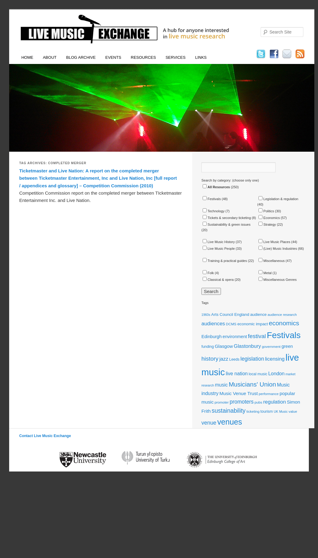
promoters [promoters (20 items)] (242, 402)
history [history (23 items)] (210, 358)
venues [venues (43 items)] (229, 422)
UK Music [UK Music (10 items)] (281, 411)
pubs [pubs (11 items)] (258, 402)
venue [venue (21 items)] (208, 423)
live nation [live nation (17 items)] (237, 373)
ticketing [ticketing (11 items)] (253, 411)
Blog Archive (81, 57)
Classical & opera (218, 279)
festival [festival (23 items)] (257, 336)
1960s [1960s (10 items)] (205, 314)
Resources (143, 57)
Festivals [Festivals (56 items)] (284, 335)
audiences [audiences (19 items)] (213, 324)
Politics (266, 211)
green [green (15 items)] (287, 346)
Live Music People (219, 248)
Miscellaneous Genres (277, 279)
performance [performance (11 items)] (269, 394)
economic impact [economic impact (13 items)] (252, 324)
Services (175, 57)
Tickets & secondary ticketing (227, 218)
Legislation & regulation (278, 199)
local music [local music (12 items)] (258, 374)
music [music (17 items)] (221, 384)
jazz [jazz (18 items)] (223, 359)
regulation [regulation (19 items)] (274, 402)
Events (113, 57)
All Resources (216, 187)
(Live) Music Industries (277, 248)
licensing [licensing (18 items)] (274, 359)
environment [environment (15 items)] (234, 336)
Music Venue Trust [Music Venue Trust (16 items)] (238, 393)
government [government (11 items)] (271, 346)
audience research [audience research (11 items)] (282, 314)
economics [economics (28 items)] (284, 323)
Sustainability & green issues (227, 224)
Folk (208, 273)
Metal (265, 273)
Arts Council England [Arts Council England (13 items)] (230, 314)
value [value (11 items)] (293, 411)
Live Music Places (274, 242)
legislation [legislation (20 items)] (252, 359)
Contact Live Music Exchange (45, 436)
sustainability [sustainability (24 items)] (229, 410)
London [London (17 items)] (276, 373)
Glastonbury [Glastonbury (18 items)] (247, 346)
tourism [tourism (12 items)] (266, 411)
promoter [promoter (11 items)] (222, 402)
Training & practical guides (225, 261)
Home (27, 57)
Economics (269, 218)
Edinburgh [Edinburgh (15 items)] (211, 336)
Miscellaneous (271, 261)
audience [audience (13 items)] (258, 314)
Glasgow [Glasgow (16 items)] (224, 346)
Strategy (267, 224)
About (49, 57)
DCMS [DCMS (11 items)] (231, 324)
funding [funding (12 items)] (207, 346)
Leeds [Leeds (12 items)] (234, 359)
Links (201, 57)
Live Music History (219, 242)
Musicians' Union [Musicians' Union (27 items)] (252, 384)
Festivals (212, 199)
